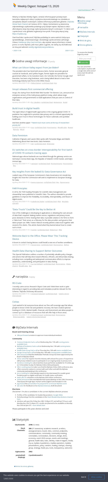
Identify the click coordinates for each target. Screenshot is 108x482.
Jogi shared (21, 384)
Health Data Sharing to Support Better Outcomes (37, 250)
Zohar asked (21, 359)
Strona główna (85, 45)
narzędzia (83, 27)
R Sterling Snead (37, 315)
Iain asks (20, 386)
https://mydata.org (19, 34)
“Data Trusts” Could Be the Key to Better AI (33, 209)
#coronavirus (52, 127)
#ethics (66, 245)
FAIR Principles (19, 188)
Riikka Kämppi (36, 83)
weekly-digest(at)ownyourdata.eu (41, 47)
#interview (50, 144)
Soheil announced (23, 379)
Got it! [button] (83, 477)
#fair (59, 201)
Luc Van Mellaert (37, 264)
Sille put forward (23, 335)
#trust (22, 129)
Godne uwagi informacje (84, 22)
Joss (32, 127)
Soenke (34, 230)
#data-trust (54, 230)
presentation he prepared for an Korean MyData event (47, 384)
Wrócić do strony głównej (23, 466)
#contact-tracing (56, 164)
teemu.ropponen (37, 182)
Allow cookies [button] (96, 477)
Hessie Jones (35, 245)
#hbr (60, 230)
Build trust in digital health (25, 108)
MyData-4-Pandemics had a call (28, 346)
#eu (14, 166)
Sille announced (22, 354)
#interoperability (19, 317)
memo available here (64, 350)
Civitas (15, 301)
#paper (70, 127)
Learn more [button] (8, 478)
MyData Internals (86, 31)
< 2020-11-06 (16, 50)
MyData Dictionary (44, 386)
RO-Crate (16, 283)
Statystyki (83, 36)
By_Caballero (36, 102)
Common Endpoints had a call (27, 342)
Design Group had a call (25, 352)
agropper (34, 164)
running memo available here (61, 352)
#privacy (16, 129)
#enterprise (58, 102)
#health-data (62, 127)
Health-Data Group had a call (27, 350)
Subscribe (83, 62)
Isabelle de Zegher (37, 201)
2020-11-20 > (69, 50)
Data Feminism (19, 135)
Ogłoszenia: (20, 451)
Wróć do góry (84, 40)
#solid (65, 102)
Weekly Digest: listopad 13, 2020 (38, 6)
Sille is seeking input (24, 367)
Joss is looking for (23, 373)
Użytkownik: (20, 425)
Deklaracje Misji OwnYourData (29, 42)
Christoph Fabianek (38, 294)
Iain (32, 144)
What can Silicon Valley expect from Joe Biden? (35, 67)
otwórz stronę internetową (36, 317)
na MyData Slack (47, 83)
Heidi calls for (22, 377)
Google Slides (58, 395)
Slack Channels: (21, 429)
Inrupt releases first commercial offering (32, 89)
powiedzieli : (20, 456)
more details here (39, 405)
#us (55, 83)
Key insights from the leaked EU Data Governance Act (39, 171)
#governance (64, 182)
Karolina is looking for (24, 363)
